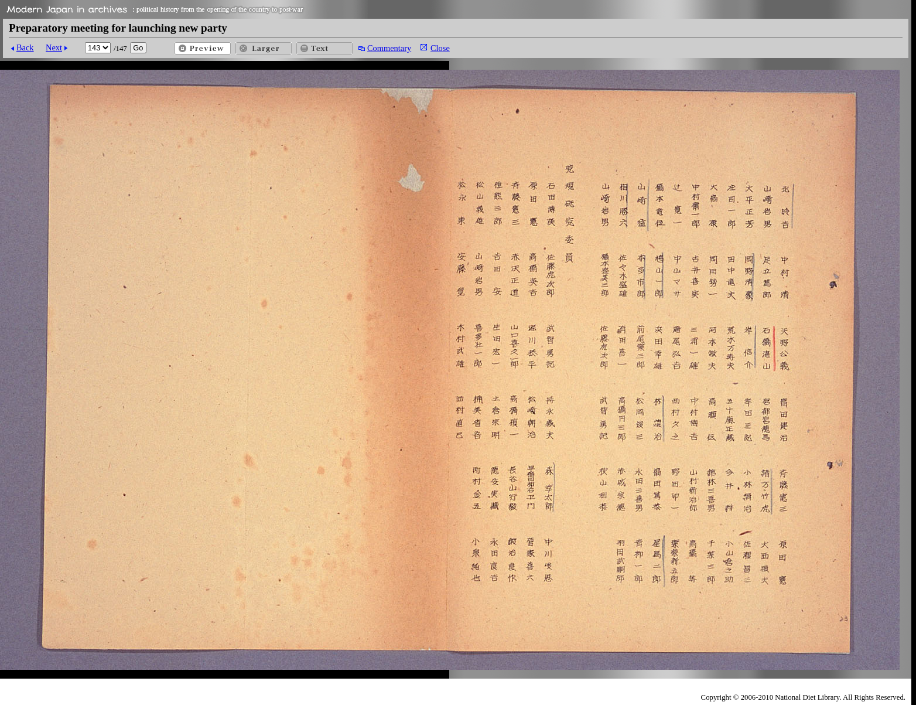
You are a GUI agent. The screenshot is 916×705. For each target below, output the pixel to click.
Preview (203, 48)
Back (25, 47)
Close (440, 48)
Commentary (389, 48)
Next (54, 47)
